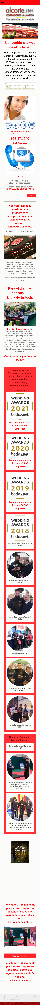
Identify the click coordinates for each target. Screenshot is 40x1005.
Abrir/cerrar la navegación (20, 2)
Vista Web (34, 996)
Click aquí (31, 195)
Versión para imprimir (9, 996)
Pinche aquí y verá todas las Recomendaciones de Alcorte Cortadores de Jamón (20, 955)
